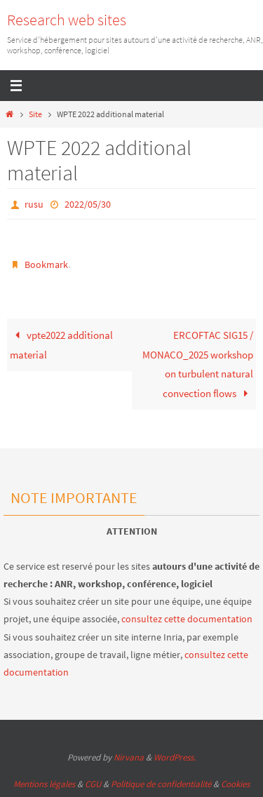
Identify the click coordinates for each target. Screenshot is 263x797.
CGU (93, 784)
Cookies (235, 784)
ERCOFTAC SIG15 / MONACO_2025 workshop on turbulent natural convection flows (197, 364)
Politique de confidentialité (161, 784)
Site (35, 114)
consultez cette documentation (186, 618)
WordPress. (175, 757)
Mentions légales (44, 784)
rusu (34, 204)
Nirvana (129, 757)
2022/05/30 (88, 204)
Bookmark (46, 264)
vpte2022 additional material (61, 344)
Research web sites (66, 19)
